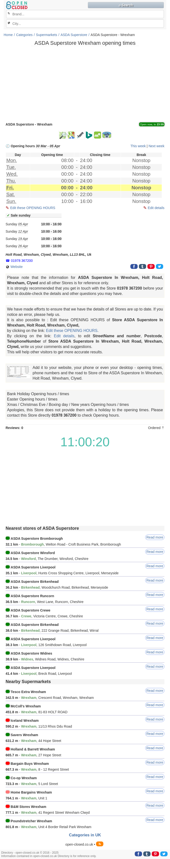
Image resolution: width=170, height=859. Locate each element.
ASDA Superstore (74, 35)
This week (138, 146)
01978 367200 (22, 261)
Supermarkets (46, 35)
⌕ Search (126, 5)
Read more (154, 537)
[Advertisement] (85, 84)
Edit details (156, 208)
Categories (24, 35)
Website (14, 267)
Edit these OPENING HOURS (32, 208)
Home (8, 35)
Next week (156, 146)
